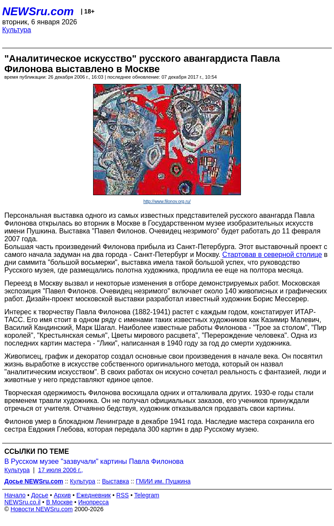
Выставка (115, 481)
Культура (16, 29)
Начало (15, 495)
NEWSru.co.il (22, 502)
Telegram (147, 495)
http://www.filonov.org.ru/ (167, 201)
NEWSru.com (38, 11)
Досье (39, 495)
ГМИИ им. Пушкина (163, 481)
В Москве (59, 502)
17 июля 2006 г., (60, 469)
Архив (62, 495)
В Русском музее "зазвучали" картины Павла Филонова (94, 461)
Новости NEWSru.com (41, 509)
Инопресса (93, 502)
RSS (122, 495)
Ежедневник (94, 495)
